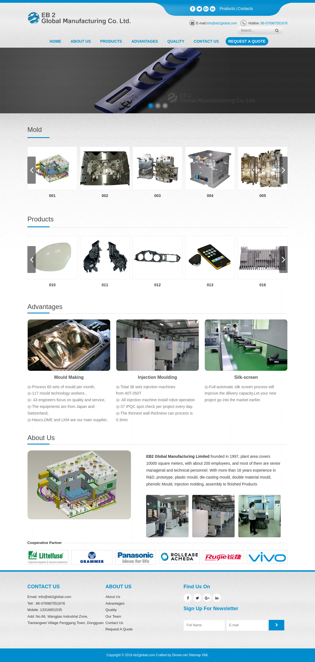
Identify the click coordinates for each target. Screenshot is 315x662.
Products (227, 8)
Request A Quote (246, 41)
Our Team (113, 616)
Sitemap (195, 655)
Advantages (144, 41)
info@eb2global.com (221, 23)
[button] (151, 106)
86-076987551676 (274, 23)
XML (205, 655)
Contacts (245, 8)
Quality (175, 41)
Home (55, 41)
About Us (81, 41)
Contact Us (206, 41)
